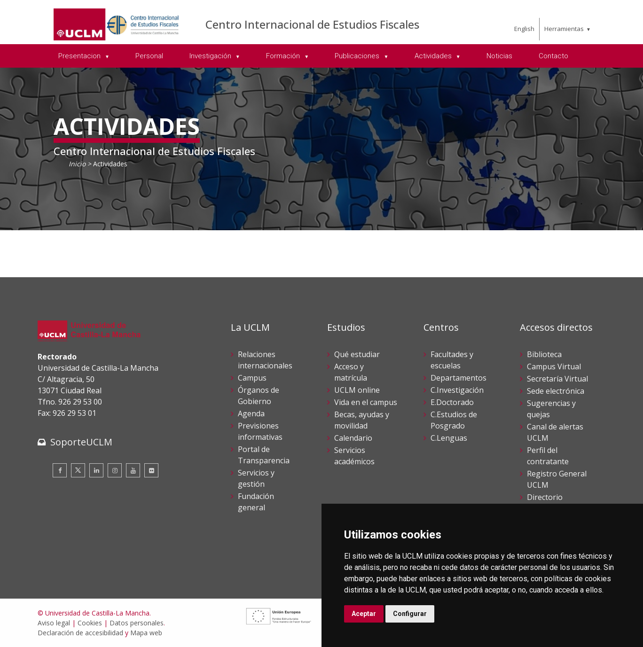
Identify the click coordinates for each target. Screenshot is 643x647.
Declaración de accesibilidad (80, 632)
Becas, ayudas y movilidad (361, 420)
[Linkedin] (96, 470)
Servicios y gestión (256, 478)
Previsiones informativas (260, 431)
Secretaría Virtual (557, 379)
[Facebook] (60, 470)
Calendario (353, 438)
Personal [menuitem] (149, 56)
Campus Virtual (554, 366)
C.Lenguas (449, 438)
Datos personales (137, 622)
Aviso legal (54, 622)
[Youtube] (133, 470)
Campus (252, 378)
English (524, 28)
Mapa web (146, 632)
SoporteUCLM (81, 442)
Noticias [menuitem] (499, 56)
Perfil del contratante (548, 456)
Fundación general (256, 502)
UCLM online (357, 390)
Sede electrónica (555, 391)
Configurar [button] (410, 613)
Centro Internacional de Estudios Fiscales (312, 24)
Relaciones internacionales (265, 360)
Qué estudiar (357, 354)
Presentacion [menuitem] (80, 56)
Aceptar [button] (364, 613)
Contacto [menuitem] (553, 56)
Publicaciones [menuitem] (358, 56)
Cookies (90, 622)
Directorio (545, 497)
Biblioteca (544, 354)
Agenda (251, 413)
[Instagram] (115, 470)
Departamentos (458, 378)
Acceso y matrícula (350, 372)
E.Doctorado (452, 402)
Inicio (77, 163)
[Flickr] (151, 470)
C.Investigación (457, 390)
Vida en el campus (365, 402)
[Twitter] (78, 470)
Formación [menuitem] (284, 56)
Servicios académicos (354, 456)
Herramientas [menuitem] (564, 28)
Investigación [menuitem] (211, 56)
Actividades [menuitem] (434, 56)
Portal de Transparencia (264, 455)
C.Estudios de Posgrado (454, 420)
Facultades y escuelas (452, 360)
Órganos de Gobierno (258, 395)
